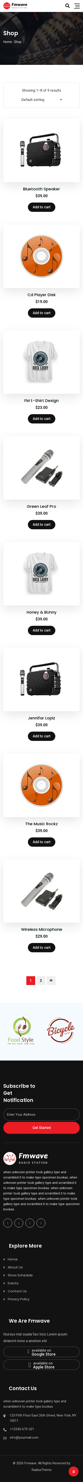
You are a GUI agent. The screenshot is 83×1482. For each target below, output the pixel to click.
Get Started (42, 1128)
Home (13, 1259)
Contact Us (17, 1291)
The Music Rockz (41, 824)
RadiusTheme (42, 1470)
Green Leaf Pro (41, 506)
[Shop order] (41, 99)
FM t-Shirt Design (41, 400)
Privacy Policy (18, 1299)
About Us (15, 1267)
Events (13, 1283)
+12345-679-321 (22, 1429)
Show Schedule (20, 1275)
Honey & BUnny (41, 612)
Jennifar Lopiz (41, 718)
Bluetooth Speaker (41, 189)
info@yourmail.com (24, 1437)
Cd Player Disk (41, 295)
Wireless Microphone (41, 929)
